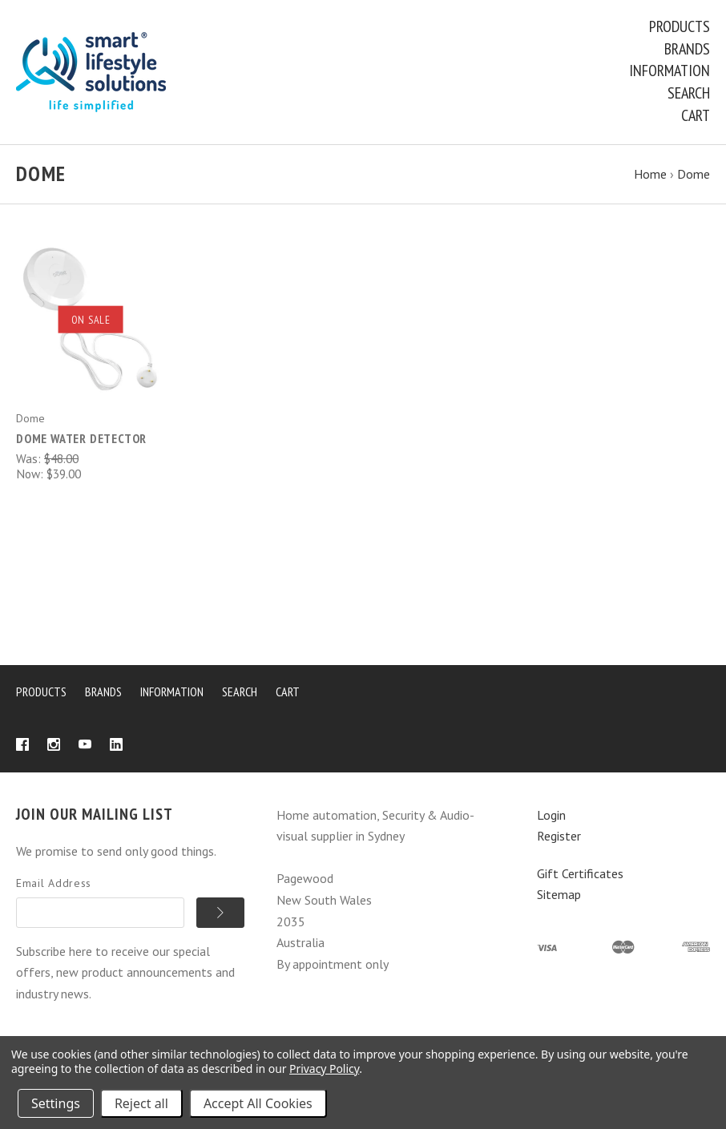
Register (559, 836)
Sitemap (559, 894)
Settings (55, 1103)
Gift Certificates (580, 873)
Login (551, 815)
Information (669, 70)
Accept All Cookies (258, 1103)
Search (689, 93)
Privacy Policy (324, 1068)
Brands (687, 48)
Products (679, 26)
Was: (30, 458)
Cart (695, 115)
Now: (31, 474)
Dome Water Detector (81, 438)
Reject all (141, 1103)
